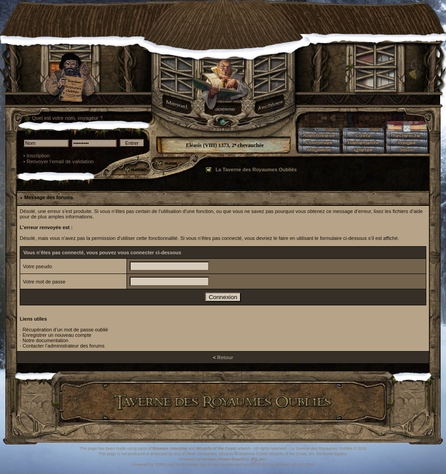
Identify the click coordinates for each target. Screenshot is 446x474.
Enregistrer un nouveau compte (56, 335)
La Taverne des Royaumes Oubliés (256, 169)
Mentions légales (331, 454)
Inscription (38, 155)
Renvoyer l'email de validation (60, 161)
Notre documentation (45, 340)
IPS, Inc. (259, 459)
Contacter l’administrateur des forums (63, 345)
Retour (225, 357)
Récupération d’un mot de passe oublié (65, 329)
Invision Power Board (222, 459)
